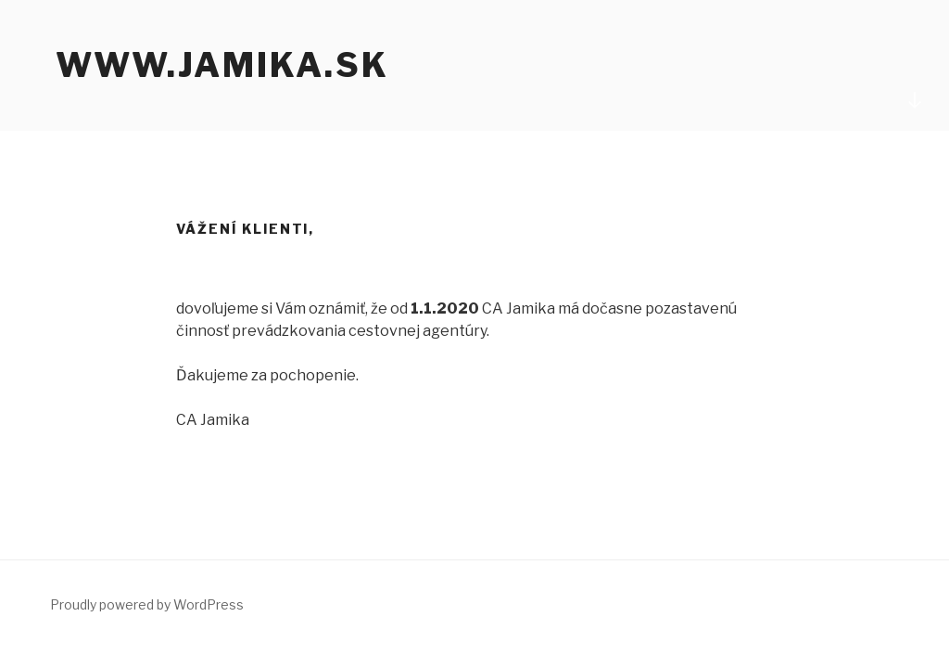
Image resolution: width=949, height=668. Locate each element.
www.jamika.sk (222, 65)
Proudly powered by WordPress (147, 604)
